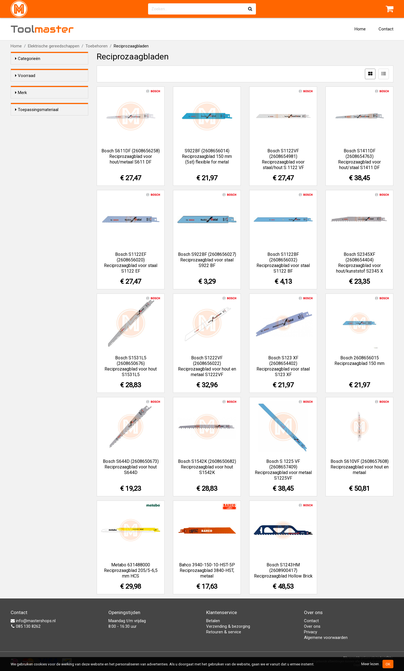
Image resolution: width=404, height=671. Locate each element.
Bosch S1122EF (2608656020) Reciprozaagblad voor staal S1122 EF (130, 263)
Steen (31, 191)
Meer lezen (370, 664)
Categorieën (27, 58)
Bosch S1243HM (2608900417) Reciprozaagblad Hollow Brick (283, 570)
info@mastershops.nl (33, 620)
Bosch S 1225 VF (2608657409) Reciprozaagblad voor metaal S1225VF (283, 470)
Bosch (33, 120)
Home (360, 29)
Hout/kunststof (40, 162)
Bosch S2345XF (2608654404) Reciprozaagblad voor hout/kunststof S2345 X (359, 263)
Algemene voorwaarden (326, 637)
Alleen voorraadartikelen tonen (51, 86)
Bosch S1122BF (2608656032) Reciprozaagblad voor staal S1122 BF (283, 263)
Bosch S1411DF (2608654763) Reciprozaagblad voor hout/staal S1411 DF (359, 159)
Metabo (33, 127)
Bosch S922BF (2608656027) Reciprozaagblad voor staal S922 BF (207, 260)
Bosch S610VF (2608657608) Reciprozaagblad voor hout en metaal (360, 467)
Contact (386, 29)
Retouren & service (223, 631)
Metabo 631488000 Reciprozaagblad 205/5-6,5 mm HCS (131, 570)
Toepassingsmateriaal (36, 144)
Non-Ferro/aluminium (45, 176)
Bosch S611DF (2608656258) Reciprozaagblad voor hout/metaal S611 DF (130, 156)
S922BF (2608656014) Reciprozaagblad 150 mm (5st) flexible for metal (207, 156)
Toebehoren (96, 46)
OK (388, 664)
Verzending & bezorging (228, 626)
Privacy (310, 631)
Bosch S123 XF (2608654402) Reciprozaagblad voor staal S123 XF (283, 366)
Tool (42, 29)
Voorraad (25, 75)
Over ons (312, 626)
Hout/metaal (37, 183)
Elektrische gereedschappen (53, 46)
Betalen (213, 620)
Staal (30, 154)
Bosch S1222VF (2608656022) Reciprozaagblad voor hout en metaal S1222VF (207, 366)
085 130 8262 (26, 626)
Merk (21, 102)
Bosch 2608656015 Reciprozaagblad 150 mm (359, 360)
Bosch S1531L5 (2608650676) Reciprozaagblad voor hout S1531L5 (130, 366)
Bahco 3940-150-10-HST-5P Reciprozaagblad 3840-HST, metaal (207, 570)
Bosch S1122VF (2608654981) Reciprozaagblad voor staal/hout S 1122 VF (283, 159)
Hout (30, 169)
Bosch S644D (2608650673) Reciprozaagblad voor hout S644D (131, 467)
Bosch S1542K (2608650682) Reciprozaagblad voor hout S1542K (207, 467)
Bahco (32, 113)
